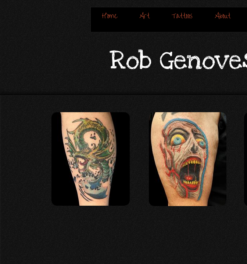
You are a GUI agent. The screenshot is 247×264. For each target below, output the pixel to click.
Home (109, 16)
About (222, 16)
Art (144, 16)
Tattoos (182, 16)
